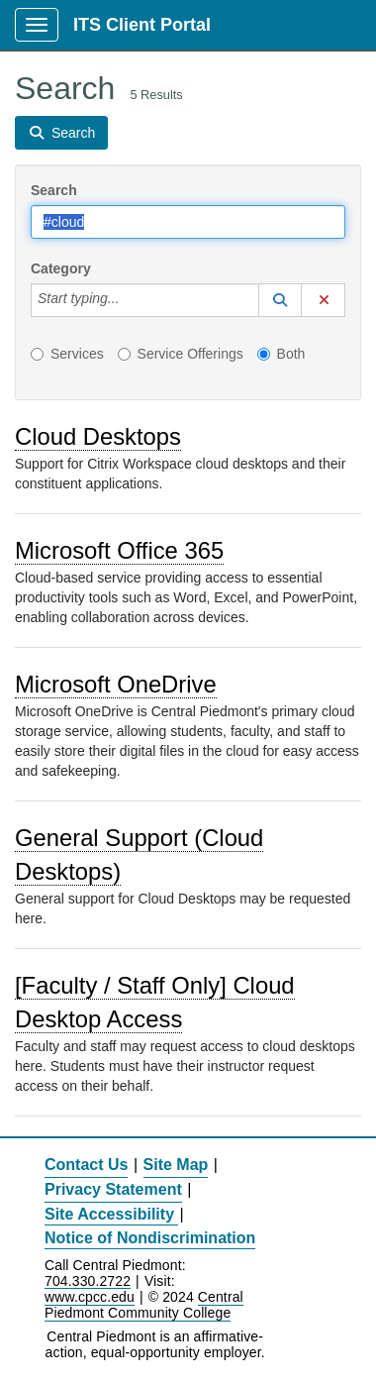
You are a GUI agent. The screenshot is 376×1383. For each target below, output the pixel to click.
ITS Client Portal (142, 25)
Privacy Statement (113, 1189)
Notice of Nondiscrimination (150, 1237)
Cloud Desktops (98, 436)
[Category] (130, 300)
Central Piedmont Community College (144, 1305)
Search (54, 190)
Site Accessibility (109, 1214)
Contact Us (86, 1164)
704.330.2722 (88, 1281)
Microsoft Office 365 (119, 550)
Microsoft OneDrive (116, 684)
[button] (280, 300)
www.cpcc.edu (90, 1297)
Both (281, 354)
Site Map (176, 1164)
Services (67, 354)
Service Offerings (180, 354)
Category (61, 268)
